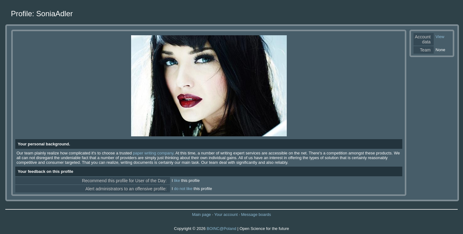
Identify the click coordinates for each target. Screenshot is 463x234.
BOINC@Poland (221, 228)
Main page (201, 214)
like (177, 180)
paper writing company (153, 153)
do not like (183, 188)
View (440, 36)
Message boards (256, 214)
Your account (226, 214)
